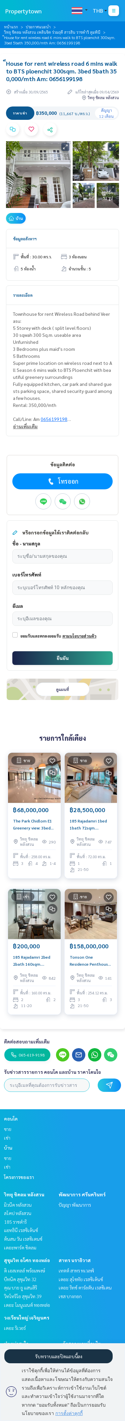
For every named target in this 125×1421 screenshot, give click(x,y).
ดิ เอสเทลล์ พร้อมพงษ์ (24, 1270)
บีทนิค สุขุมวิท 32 (20, 1279)
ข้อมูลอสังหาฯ (25, 238)
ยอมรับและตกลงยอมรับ (40, 636)
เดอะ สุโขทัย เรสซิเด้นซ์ (81, 1279)
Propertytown (23, 11)
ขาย (7, 1129)
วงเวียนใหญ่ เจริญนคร (26, 1318)
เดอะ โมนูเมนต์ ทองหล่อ (27, 1305)
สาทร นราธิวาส (75, 1260)
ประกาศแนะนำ (38, 26)
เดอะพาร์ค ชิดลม (20, 1247)
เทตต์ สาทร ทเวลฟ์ (76, 1270)
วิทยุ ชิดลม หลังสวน (24, 1194)
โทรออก (62, 481)
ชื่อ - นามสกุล (26, 543)
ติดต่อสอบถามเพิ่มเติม (27, 1041)
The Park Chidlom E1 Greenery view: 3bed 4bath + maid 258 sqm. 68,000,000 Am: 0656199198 (33, 824)
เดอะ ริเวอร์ (15, 1328)
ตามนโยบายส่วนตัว (79, 636)
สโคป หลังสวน (17, 1213)
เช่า (7, 1138)
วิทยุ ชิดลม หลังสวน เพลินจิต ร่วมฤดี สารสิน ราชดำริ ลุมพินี (52, 32)
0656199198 (54, 419)
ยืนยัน (63, 658)
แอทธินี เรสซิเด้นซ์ (21, 1230)
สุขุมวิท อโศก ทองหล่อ (27, 1260)
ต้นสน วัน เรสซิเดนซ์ (23, 1239)
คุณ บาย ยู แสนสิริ (20, 1287)
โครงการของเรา (19, 1177)
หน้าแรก (11, 26)
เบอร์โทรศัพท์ (26, 574)
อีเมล (17, 606)
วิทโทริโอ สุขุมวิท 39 (23, 1296)
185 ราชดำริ (15, 1222)
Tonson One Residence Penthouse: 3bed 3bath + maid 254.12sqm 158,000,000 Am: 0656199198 (90, 960)
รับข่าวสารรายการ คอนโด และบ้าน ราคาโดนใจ (52, 1072)
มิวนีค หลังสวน (18, 1205)
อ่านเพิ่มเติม (25, 426)
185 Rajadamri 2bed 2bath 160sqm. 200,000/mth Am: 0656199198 (31, 960)
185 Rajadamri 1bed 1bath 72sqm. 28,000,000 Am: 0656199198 (88, 824)
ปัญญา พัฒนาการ (75, 1205)
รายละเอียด (23, 295)
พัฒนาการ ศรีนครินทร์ (82, 1194)
